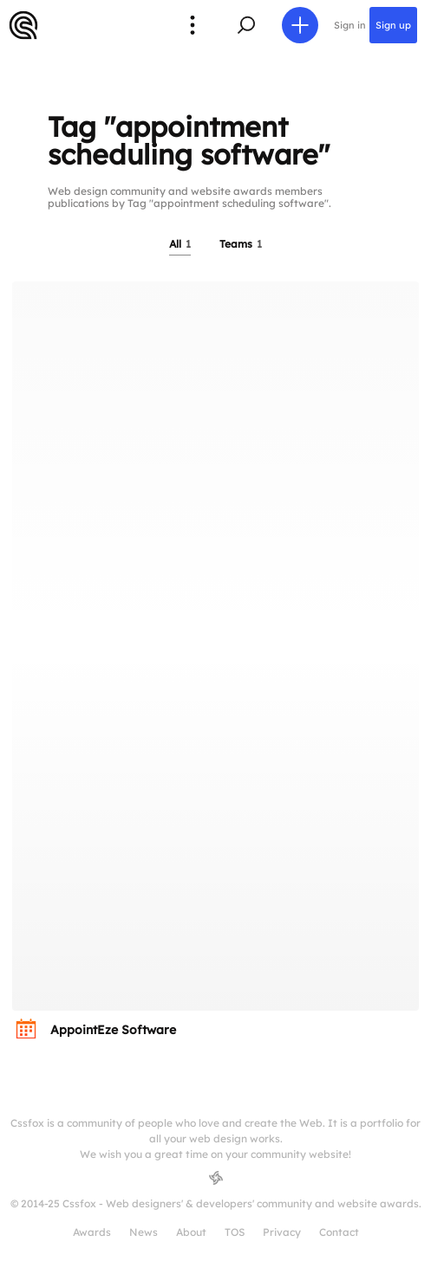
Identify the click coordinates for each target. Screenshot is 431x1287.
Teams (240, 243)
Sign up (393, 25)
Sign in (350, 25)
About (191, 1232)
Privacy (282, 1232)
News (143, 1232)
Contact (339, 1232)
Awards (92, 1232)
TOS (235, 1232)
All (180, 243)
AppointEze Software (113, 1030)
